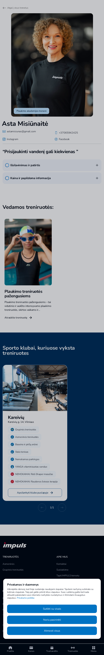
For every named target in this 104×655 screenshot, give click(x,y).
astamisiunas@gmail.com (19, 131)
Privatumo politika (25, 597)
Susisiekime (62, 569)
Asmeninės (8, 564)
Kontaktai (61, 564)
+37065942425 (66, 133)
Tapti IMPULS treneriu (67, 575)
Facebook (62, 139)
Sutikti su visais (52, 609)
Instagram (10, 139)
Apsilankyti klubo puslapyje (35, 492)
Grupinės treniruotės (13, 569)
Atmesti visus (52, 631)
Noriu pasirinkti (52, 620)
